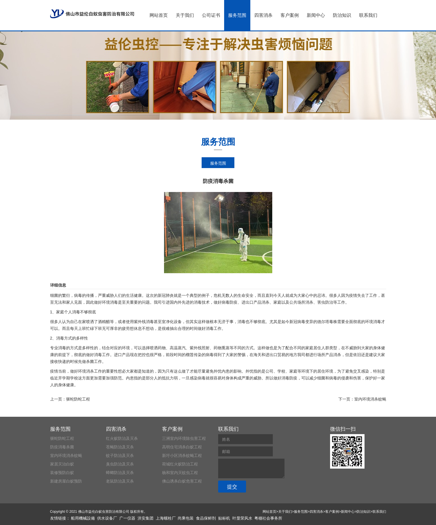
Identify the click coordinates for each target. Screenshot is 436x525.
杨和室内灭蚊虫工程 (180, 472)
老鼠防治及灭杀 (120, 481)
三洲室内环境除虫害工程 (184, 438)
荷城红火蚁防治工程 (180, 464)
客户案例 (290, 15)
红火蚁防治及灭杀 (122, 438)
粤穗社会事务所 (268, 518)
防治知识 (342, 15)
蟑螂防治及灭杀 (120, 472)
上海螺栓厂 (166, 518)
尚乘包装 (186, 518)
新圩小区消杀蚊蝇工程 (182, 455)
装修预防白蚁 (62, 472)
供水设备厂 (107, 518)
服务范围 (237, 15)
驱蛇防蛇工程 (78, 399)
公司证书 (211, 15)
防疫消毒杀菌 (62, 447)
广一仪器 (127, 518)
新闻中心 (316, 15)
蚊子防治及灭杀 (120, 455)
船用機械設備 (83, 518)
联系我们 (368, 15)
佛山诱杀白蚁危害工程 (182, 481)
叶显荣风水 (242, 518)
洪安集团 (145, 518)
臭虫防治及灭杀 (120, 464)
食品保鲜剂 (206, 518)
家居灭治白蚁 (62, 464)
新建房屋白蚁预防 (66, 481)
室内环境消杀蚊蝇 (370, 399)
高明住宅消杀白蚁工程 (182, 447)
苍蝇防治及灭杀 (120, 447)
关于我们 (185, 15)
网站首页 (159, 15)
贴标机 (224, 518)
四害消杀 (263, 15)
